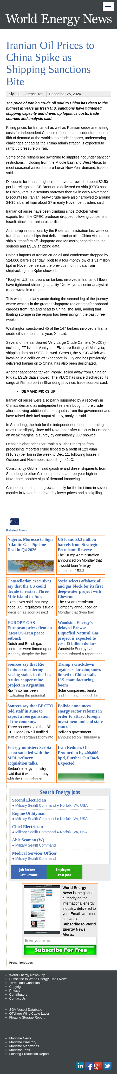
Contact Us (17, 998)
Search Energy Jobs (60, 792)
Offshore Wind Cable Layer (29, 1013)
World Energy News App (27, 975)
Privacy (14, 991)
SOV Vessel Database (25, 1010)
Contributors (18, 994)
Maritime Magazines (24, 1046)
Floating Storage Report (27, 1017)
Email (14, 522)
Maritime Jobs (19, 1050)
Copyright (16, 987)
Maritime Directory (22, 1042)
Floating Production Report (29, 1054)
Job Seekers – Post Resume (28, 872)
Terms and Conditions (25, 983)
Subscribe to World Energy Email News (38, 979)
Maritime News (20, 1038)
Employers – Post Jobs (64, 872)
